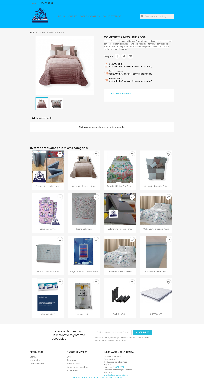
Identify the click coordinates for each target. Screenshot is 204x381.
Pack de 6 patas (120, 314)
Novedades (35, 360)
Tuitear (123, 56)
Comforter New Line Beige (84, 186)
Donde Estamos (112, 16)
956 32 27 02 (47, 3)
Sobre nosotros (90, 16)
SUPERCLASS (156, 314)
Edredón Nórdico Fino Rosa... (120, 186)
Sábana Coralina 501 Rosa (48, 271)
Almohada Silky (83, 314)
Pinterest (130, 56)
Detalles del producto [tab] (120, 93)
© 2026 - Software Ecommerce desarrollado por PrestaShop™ (102, 377)
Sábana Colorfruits (84, 229)
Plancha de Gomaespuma (156, 271)
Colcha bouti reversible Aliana (120, 271)
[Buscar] (157, 16)
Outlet (72, 16)
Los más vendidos (38, 363)
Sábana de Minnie (48, 229)
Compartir (117, 56)
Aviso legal (71, 360)
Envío (69, 357)
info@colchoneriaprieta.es (116, 375)
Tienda (61, 16)
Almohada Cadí (47, 314)
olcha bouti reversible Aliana (156, 229)
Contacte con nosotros (77, 367)
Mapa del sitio (73, 370)
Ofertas (33, 357)
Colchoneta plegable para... (48, 186)
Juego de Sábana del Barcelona (84, 271)
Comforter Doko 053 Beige (156, 186)
